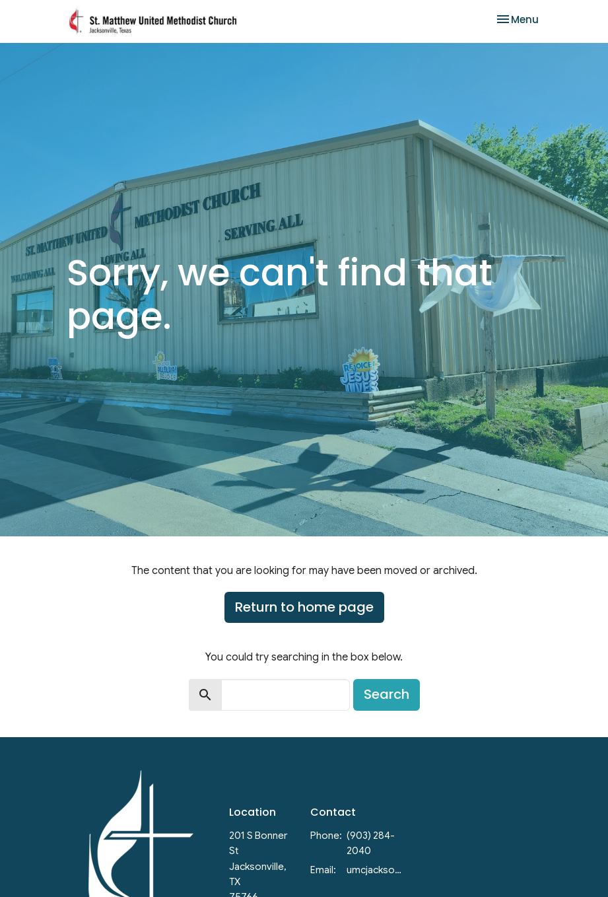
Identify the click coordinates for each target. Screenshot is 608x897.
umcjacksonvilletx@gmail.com (376, 870)
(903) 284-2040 (371, 843)
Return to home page (304, 607)
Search (386, 694)
